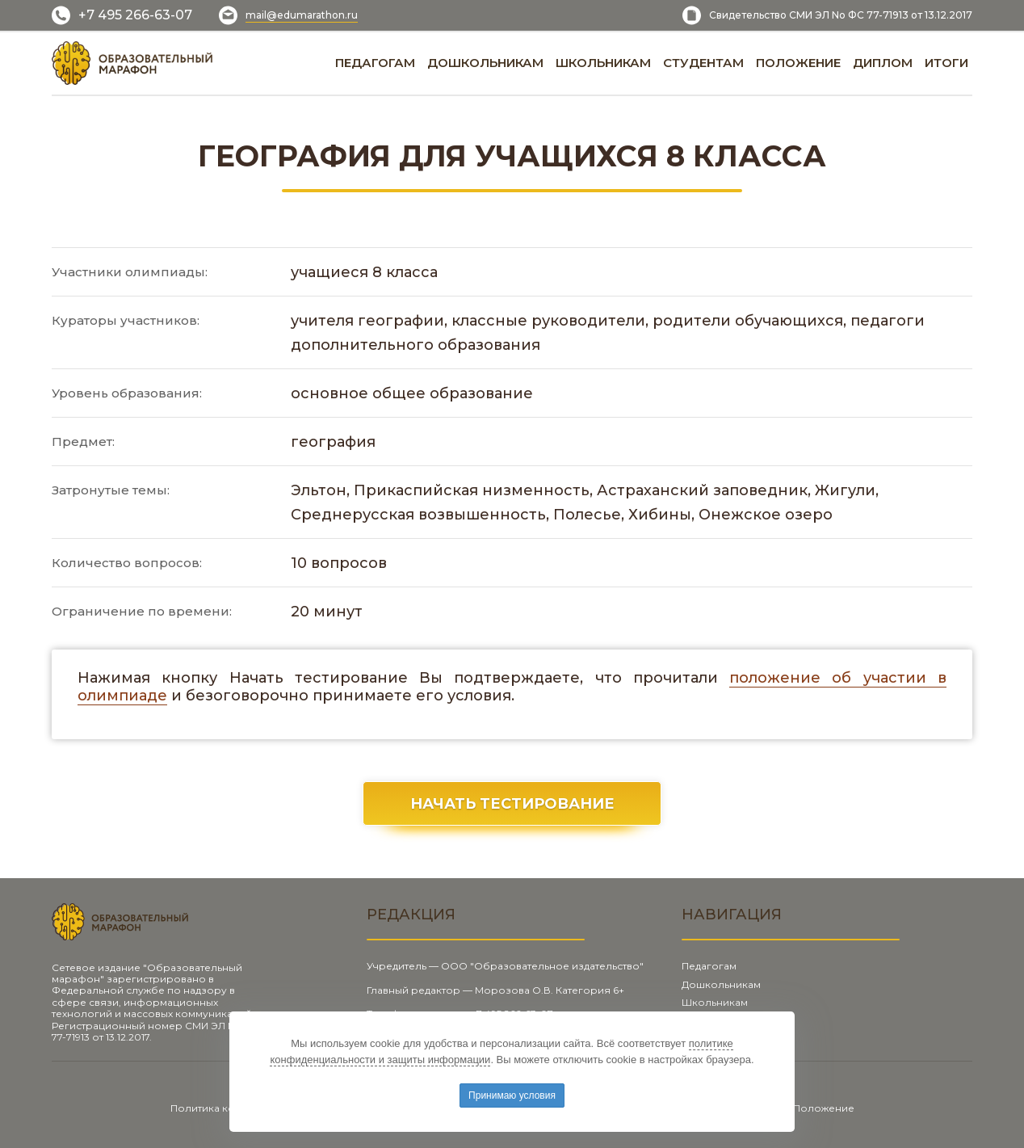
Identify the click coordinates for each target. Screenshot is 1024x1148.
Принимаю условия (512, 1095)
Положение (823, 1108)
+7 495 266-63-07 (135, 15)
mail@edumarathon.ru (302, 15)
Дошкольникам (721, 984)
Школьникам (715, 1002)
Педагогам (709, 966)
